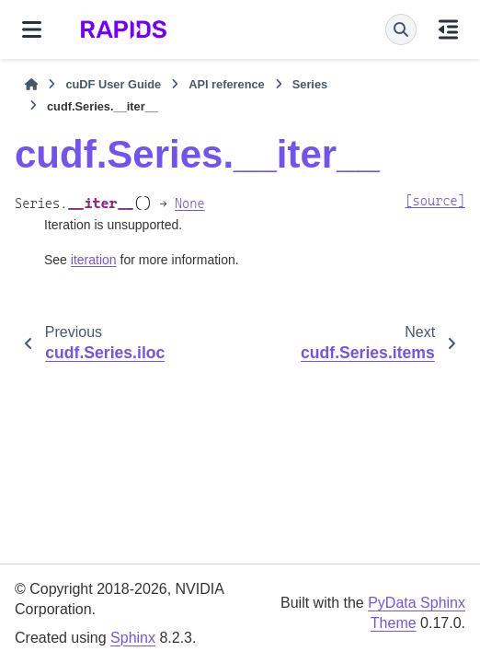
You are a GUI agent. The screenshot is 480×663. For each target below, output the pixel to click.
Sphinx (132, 638)
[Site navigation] (32, 29)
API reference (227, 84)
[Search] (401, 29)
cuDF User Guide (113, 84)
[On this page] (448, 29)
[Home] (31, 84)
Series (309, 84)
